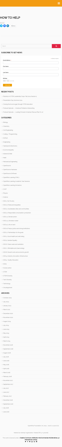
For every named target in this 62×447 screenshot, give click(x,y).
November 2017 (8, 380)
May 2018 (6, 364)
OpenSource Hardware (10, 169)
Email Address (7, 60)
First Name (5, 66)
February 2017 (7, 396)
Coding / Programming (10, 134)
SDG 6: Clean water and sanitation (13, 244)
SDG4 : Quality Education (10, 260)
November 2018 (8, 345)
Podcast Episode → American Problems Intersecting (18, 108)
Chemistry (6, 126)
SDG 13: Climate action (10, 216)
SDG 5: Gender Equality (10, 240)
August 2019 (7, 321)
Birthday (5, 78)
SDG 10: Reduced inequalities (12, 205)
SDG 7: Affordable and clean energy (13, 248)
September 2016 (8, 404)
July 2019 (6, 325)
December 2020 (8, 313)
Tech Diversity (7, 279)
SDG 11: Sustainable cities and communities (16, 209)
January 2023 (7, 305)
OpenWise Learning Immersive (12, 185)
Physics (5, 193)
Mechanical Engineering (10, 161)
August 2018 (7, 353)
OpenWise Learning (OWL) (11, 177)
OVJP (4, 189)
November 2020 (8, 317)
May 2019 (6, 333)
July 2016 (6, 408)
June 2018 (6, 360)
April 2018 (6, 368)
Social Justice (7, 268)
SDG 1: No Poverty (8, 201)
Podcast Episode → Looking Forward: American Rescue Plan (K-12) (23, 112)
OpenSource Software (10, 173)
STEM (5, 272)
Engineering (6, 142)
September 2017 (8, 384)
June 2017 (6, 392)
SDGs (5, 264)
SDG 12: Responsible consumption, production (17, 213)
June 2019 (6, 329)
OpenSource (7, 165)
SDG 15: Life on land (9, 224)
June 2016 (6, 412)
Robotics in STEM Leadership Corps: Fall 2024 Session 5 (20, 96)
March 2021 (6, 309)
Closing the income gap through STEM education (18, 104)
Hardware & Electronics (10, 146)
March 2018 (6, 372)
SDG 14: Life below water (10, 220)
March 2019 (6, 341)
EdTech (5, 138)
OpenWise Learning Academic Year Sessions (16, 181)
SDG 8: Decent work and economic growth (16, 252)
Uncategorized (7, 287)
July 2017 (6, 388)
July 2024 (6, 301)
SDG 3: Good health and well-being (13, 236)
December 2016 (8, 400)
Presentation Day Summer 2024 (12, 100)
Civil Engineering (8, 130)
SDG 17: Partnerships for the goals (13, 232)
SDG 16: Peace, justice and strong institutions (16, 228)
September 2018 (8, 349)
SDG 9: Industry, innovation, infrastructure (15, 256)
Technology (6, 283)
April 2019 (6, 337)
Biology (5, 122)
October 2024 (7, 298)
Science (5, 197)
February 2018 (7, 376)
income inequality (8, 150)
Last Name (5, 72)
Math (4, 157)
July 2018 (6, 357)
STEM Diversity (7, 276)
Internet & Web (7, 154)
